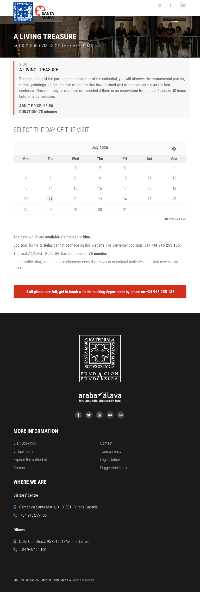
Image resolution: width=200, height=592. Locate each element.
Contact (106, 443)
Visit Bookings (24, 443)
